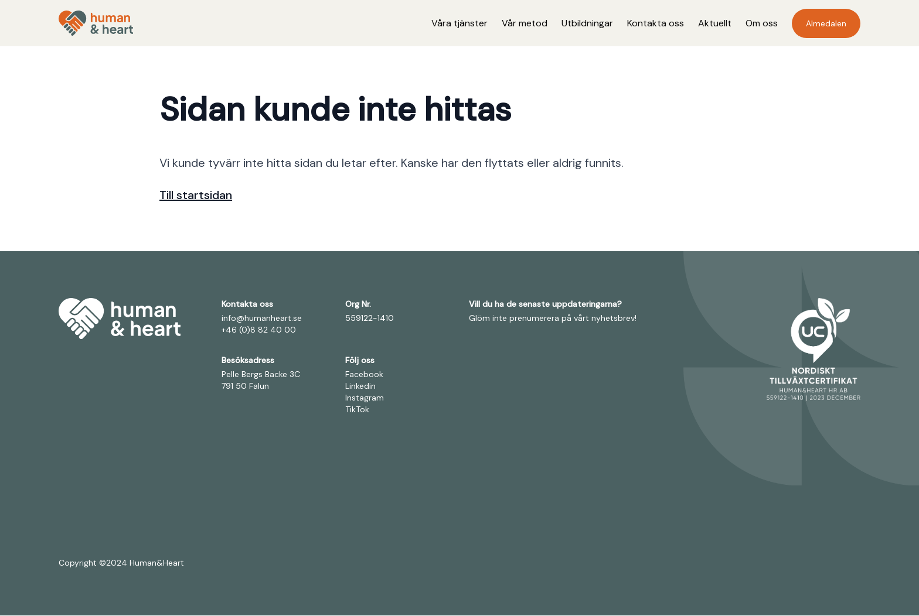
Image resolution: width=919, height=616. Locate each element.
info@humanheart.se (262, 318)
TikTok (357, 410)
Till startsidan (195, 195)
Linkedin (360, 386)
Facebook (364, 374)
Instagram (364, 398)
